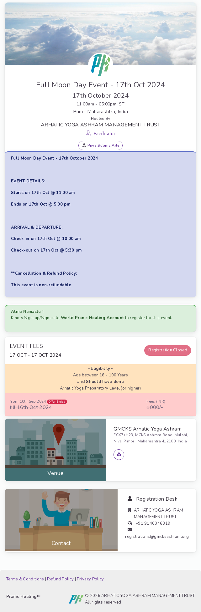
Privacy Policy (90, 579)
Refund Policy (60, 579)
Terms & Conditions (25, 579)
